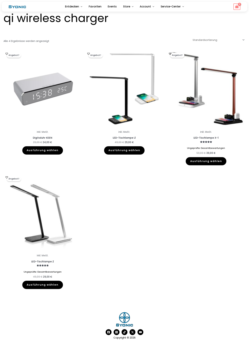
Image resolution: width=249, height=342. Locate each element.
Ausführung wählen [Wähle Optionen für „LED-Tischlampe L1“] (124, 150)
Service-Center (168, 6)
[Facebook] (109, 334)
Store (126, 6)
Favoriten (96, 6)
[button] (6, 53)
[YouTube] (140, 334)
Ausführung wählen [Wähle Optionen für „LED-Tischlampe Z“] (42, 286)
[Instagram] (116, 334)
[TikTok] (124, 334)
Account (143, 6)
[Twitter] (132, 334)
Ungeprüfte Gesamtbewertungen (206, 147)
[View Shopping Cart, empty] (236, 6)
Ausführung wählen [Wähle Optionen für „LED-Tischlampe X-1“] (206, 161)
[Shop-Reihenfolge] (217, 40)
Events (112, 6)
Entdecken (75, 6)
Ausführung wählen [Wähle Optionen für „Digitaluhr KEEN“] (42, 150)
